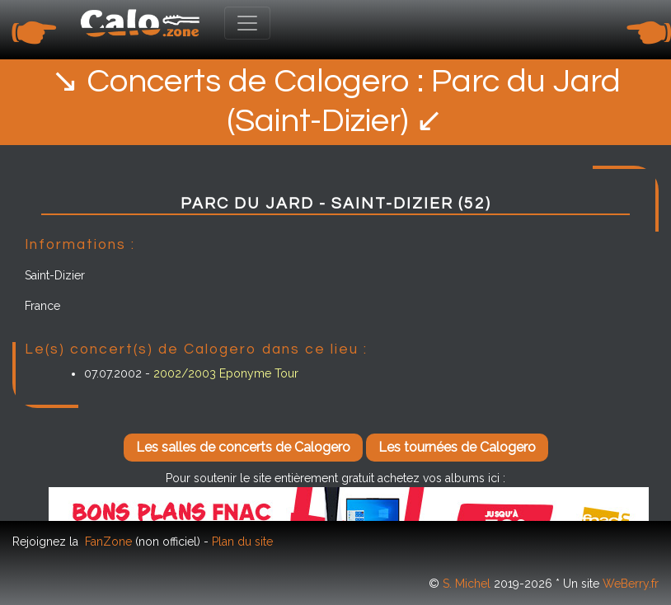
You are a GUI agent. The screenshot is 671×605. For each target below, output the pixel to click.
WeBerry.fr (631, 583)
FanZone (108, 541)
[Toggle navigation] (247, 23)
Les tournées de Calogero (457, 447)
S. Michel (466, 583)
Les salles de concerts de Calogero (243, 447)
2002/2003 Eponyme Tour (225, 373)
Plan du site (242, 541)
